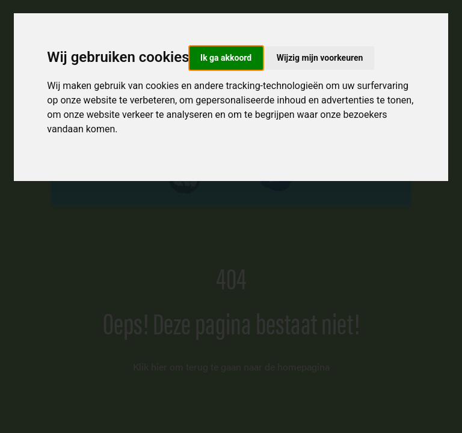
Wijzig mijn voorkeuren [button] (320, 58)
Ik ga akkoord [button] (225, 58)
